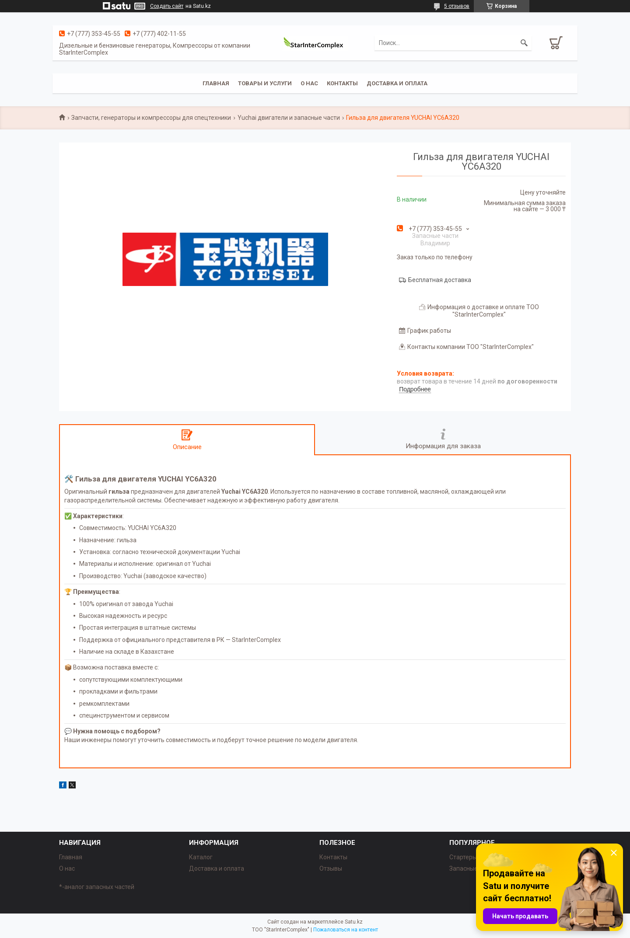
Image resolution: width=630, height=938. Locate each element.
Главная (216, 83)
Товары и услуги (265, 83)
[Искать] (524, 43)
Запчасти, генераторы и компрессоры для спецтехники (151, 117)
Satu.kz (354, 922)
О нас (309, 83)
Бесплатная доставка (439, 279)
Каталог (201, 857)
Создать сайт (166, 6)
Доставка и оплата (397, 83)
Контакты (342, 83)
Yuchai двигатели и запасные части (289, 117)
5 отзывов (456, 6)
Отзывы (330, 868)
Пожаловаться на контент (345, 930)
